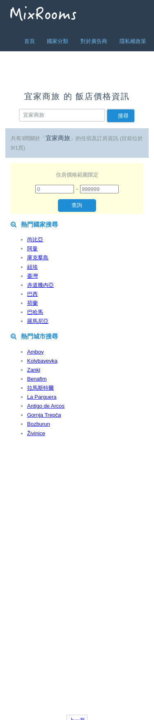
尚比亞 (35, 239)
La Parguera (42, 397)
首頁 (29, 41)
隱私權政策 (133, 41)
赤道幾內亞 (40, 285)
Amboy (35, 352)
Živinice (36, 433)
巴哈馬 (35, 312)
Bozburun (38, 424)
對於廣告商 (93, 41)
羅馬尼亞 (37, 321)
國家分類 (57, 41)
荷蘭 (32, 303)
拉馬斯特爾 (40, 388)
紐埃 (32, 267)
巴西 (32, 294)
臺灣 (32, 276)
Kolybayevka (42, 361)
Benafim (37, 379)
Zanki (33, 370)
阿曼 (32, 248)
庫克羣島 (37, 257)
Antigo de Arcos (45, 406)
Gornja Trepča (44, 415)
